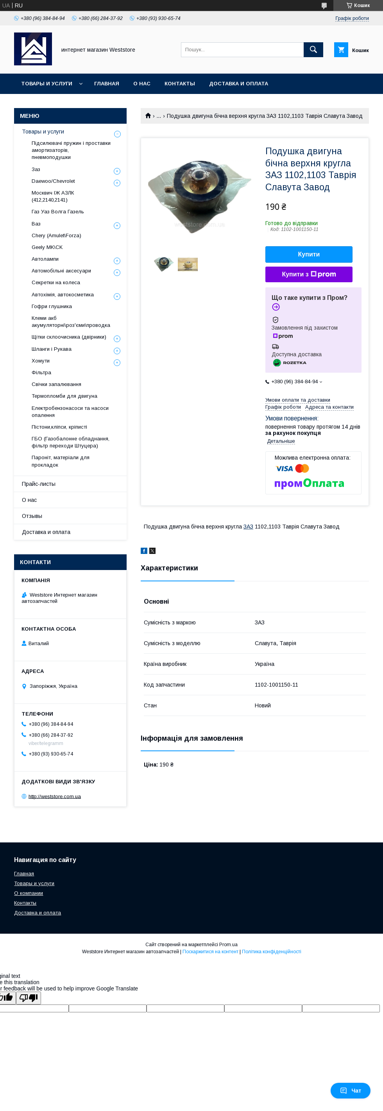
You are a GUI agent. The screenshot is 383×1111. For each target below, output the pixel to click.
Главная (106, 84)
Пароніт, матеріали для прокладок (60, 460)
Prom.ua (228, 944)
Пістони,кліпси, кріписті (59, 427)
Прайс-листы (38, 484)
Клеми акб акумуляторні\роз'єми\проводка (71, 321)
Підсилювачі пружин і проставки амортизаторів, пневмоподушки (71, 150)
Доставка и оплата (238, 84)
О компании (28, 893)
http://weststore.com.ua (55, 796)
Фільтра (41, 372)
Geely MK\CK (47, 247)
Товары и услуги (46, 84)
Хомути (41, 361)
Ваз (36, 224)
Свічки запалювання (56, 384)
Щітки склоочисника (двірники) (69, 337)
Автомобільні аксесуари (61, 271)
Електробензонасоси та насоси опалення (70, 411)
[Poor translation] (28, 998)
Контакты (180, 84)
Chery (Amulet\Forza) (56, 235)
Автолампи (45, 259)
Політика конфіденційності (271, 951)
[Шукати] (313, 49)
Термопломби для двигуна (64, 396)
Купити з (309, 274)
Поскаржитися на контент (210, 951)
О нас (141, 84)
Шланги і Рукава (52, 349)
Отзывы (32, 516)
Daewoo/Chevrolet (53, 181)
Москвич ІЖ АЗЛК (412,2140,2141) (53, 196)
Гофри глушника (52, 306)
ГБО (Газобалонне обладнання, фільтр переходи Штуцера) (70, 442)
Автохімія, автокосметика (63, 295)
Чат (350, 1090)
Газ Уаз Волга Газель (58, 212)
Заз (36, 169)
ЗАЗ (248, 526)
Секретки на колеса (56, 282)
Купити (309, 254)
